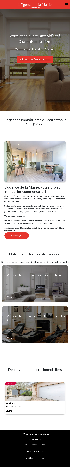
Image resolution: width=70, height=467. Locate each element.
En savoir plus (17, 236)
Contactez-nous (36, 451)
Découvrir (11, 297)
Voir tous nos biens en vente (35, 59)
